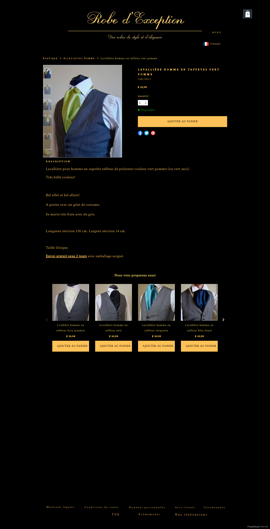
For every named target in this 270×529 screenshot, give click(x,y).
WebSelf (264, 526)
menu (216, 32)
